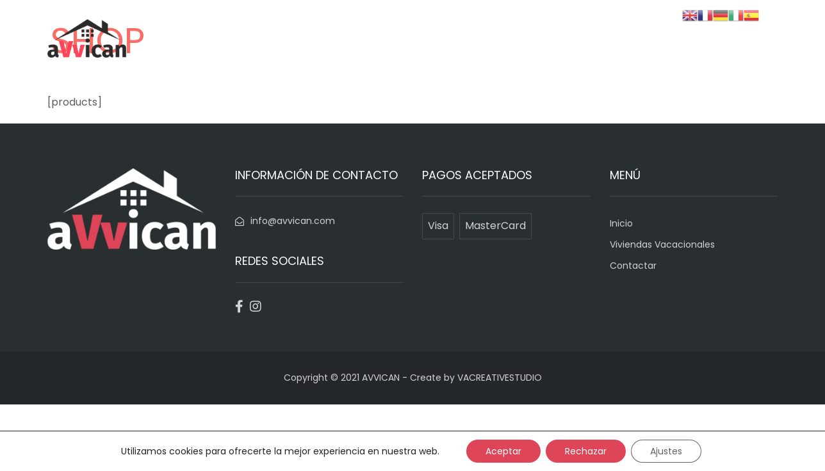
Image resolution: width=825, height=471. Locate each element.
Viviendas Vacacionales (593, 58)
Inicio (501, 58)
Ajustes (666, 451)
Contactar (699, 58)
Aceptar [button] (503, 451)
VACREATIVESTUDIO (499, 377)
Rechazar (586, 451)
